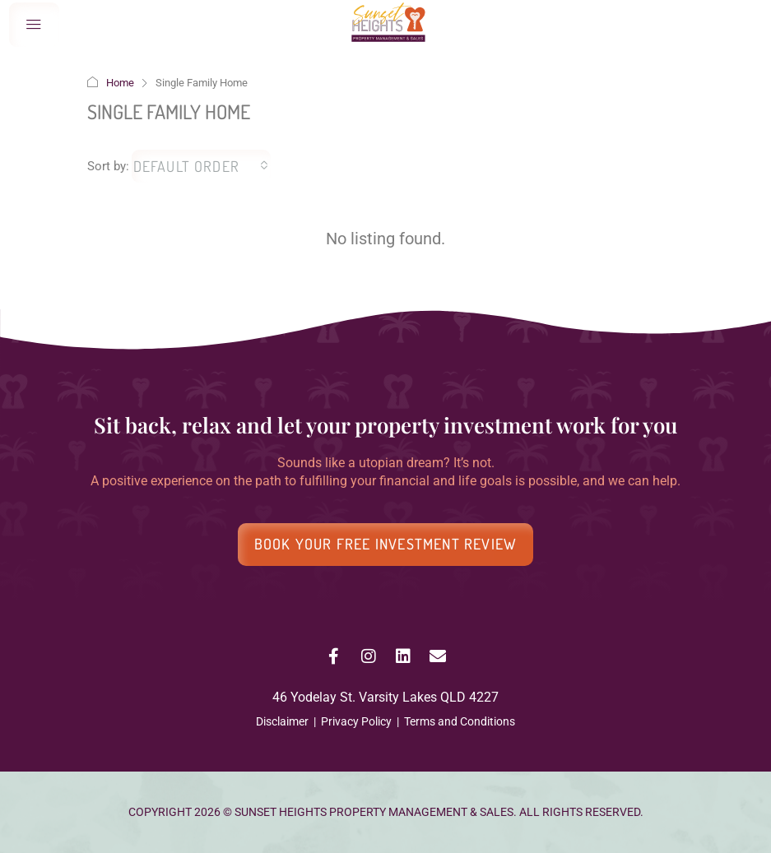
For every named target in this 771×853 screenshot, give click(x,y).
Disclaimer (282, 721)
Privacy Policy (356, 721)
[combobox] (201, 166)
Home (120, 82)
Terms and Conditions (459, 721)
